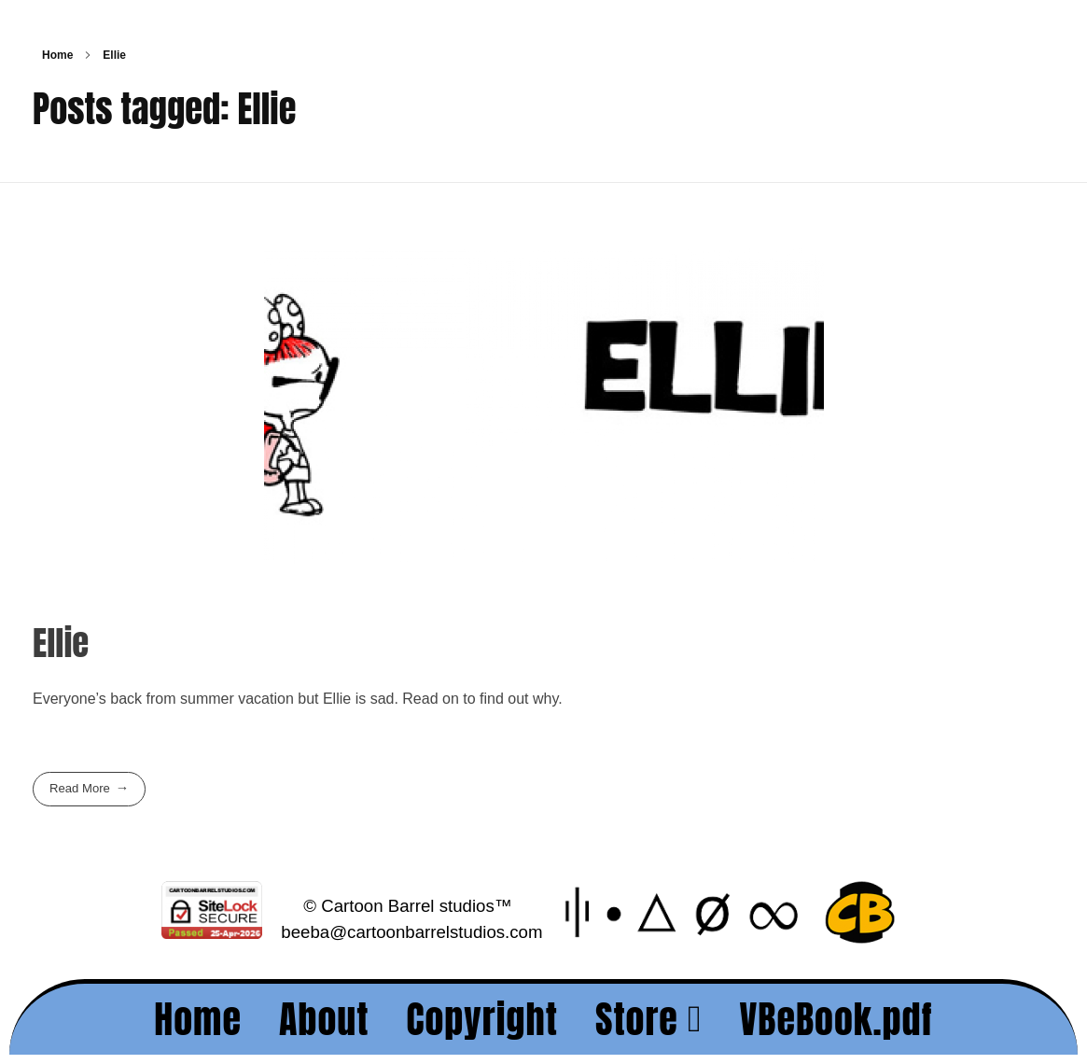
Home (57, 55)
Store (649, 1019)
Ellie (61, 642)
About (324, 1019)
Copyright (482, 1019)
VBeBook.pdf (835, 1019)
